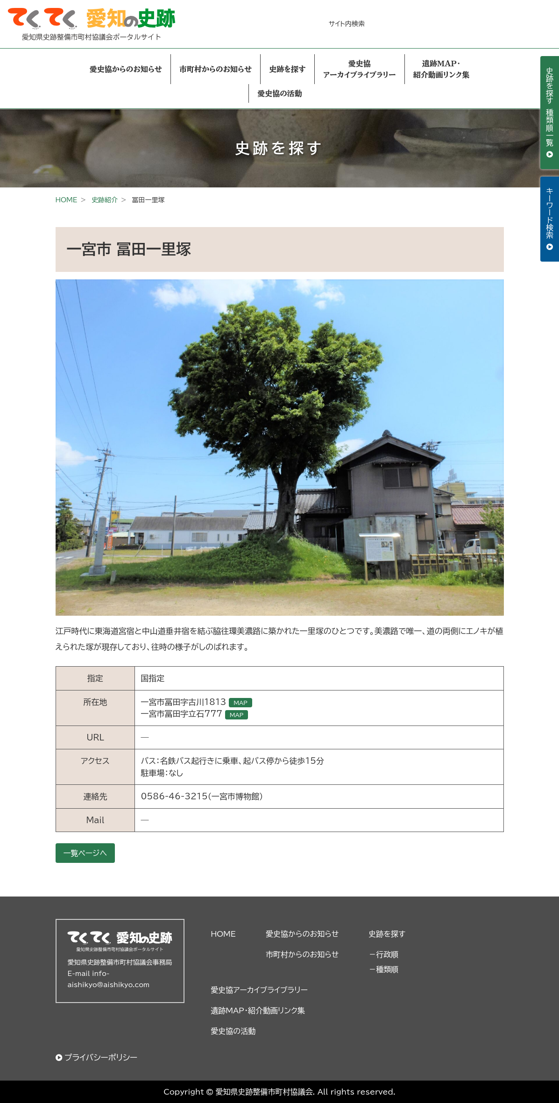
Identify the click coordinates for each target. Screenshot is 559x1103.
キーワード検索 (549, 214)
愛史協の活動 (279, 93)
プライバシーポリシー (101, 1057)
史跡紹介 (105, 200)
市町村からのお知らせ (215, 69)
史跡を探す (287, 69)
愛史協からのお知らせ (126, 69)
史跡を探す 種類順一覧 (549, 108)
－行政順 (383, 954)
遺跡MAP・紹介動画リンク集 (441, 69)
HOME (67, 200)
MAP (241, 702)
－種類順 (383, 969)
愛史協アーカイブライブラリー (359, 69)
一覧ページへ (85, 853)
